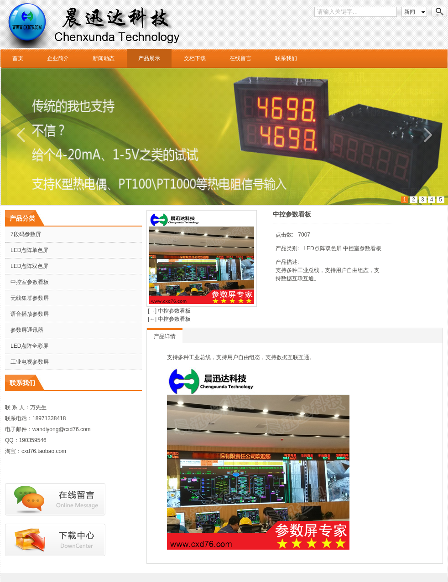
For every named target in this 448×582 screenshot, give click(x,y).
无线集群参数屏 (29, 298)
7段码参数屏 (25, 234)
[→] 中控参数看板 (168, 311)
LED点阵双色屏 (29, 266)
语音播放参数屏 (29, 314)
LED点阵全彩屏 (29, 346)
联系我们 (286, 58)
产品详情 (165, 336)
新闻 (409, 12)
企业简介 (58, 58)
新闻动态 (104, 58)
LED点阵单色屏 (29, 250)
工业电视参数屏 (29, 362)
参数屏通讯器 (26, 330)
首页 (17, 58)
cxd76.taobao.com (43, 451)
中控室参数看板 (29, 282)
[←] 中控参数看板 (168, 319)
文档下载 (195, 58)
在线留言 (240, 58)
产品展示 (149, 58)
